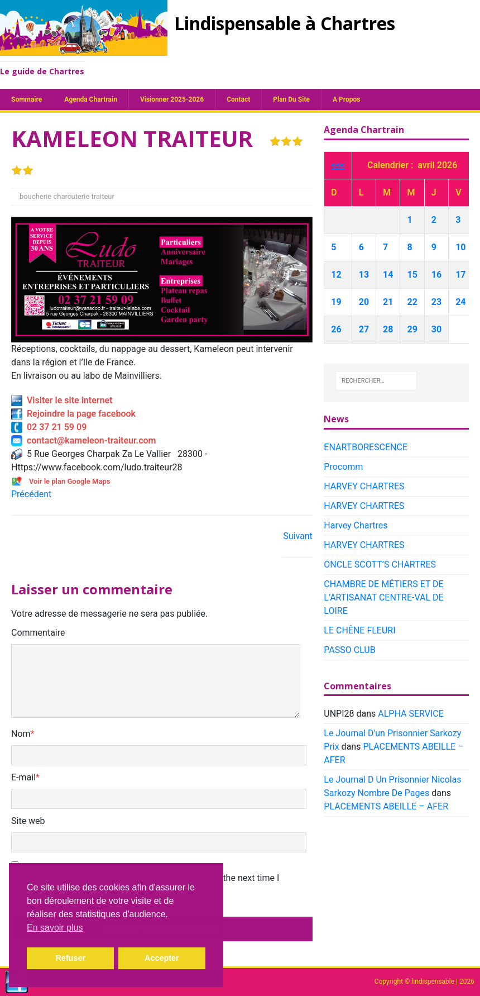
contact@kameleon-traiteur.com (83, 440)
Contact (238, 99)
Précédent (31, 494)
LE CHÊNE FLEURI (359, 630)
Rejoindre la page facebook (73, 413)
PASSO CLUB (349, 650)
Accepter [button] (162, 958)
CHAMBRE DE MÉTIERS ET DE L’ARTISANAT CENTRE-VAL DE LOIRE (383, 597)
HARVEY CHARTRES (364, 486)
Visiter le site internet (61, 400)
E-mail (23, 777)
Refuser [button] (70, 958)
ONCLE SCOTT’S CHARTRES (380, 564)
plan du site (291, 99)
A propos (346, 99)
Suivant (298, 536)
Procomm (343, 466)
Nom (21, 733)
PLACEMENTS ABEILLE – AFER (386, 806)
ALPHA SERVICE (410, 713)
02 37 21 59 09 (49, 427)
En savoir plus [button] (55, 927)
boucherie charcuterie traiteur (67, 196)
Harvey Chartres (355, 525)
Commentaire (38, 632)
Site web (28, 821)
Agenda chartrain (90, 99)
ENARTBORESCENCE (365, 447)
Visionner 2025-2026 (172, 99)
